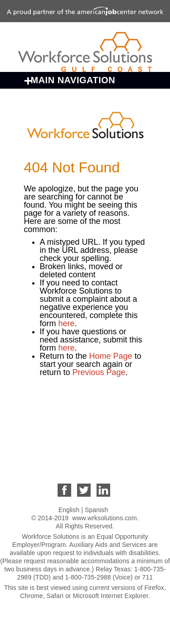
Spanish (96, 509)
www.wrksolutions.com (104, 518)
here (66, 323)
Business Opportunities (85, 413)
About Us (49, 395)
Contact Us (55, 464)
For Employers (64, 447)
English (69, 509)
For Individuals (64, 430)
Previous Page (99, 372)
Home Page (112, 356)
